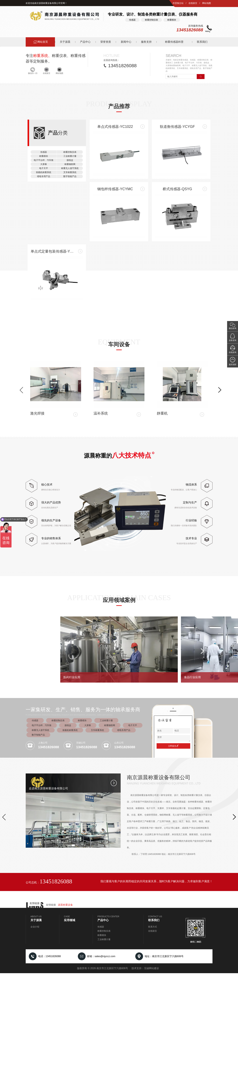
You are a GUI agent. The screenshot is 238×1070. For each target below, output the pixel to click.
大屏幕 (43, 494)
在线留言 (193, 3)
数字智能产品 (69, 506)
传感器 (43, 482)
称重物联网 (69, 494)
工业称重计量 (69, 486)
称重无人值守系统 (70, 498)
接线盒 (70, 490)
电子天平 (43, 498)
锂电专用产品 (43, 506)
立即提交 (173, 842)
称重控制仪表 (69, 482)
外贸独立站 (178, 3)
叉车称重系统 (69, 502)
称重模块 (43, 486)
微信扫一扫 (32, 167)
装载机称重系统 (43, 502)
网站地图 (206, 3)
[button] (33, 138)
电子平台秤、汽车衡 (43, 490)
